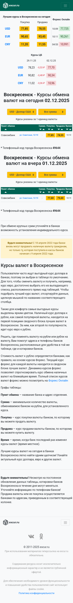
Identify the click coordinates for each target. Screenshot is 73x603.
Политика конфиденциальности (37, 593)
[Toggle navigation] (65, 5)
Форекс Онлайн (58, 380)
